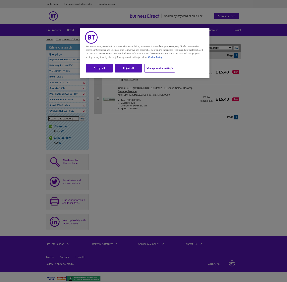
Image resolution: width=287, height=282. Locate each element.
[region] (144, 53)
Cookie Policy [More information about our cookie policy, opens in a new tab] (155, 57)
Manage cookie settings (159, 68)
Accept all (99, 68)
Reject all (128, 68)
